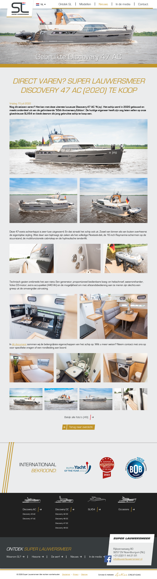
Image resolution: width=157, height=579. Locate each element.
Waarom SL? (13, 556)
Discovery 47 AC (29, 519)
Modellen (85, 4)
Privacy (75, 574)
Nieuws (103, 4)
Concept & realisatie (119, 574)
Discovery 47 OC (61, 523)
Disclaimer (66, 574)
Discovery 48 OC (61, 528)
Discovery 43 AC (29, 514)
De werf (55, 556)
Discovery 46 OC (61, 519)
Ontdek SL (65, 4)
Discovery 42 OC (61, 514)
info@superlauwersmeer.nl (127, 559)
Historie (36, 556)
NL (42, 4)
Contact (143, 4)
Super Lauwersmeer (20, 8)
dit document (19, 344)
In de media (123, 4)
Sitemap (84, 574)
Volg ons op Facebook (108, 559)
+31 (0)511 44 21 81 (125, 555)
